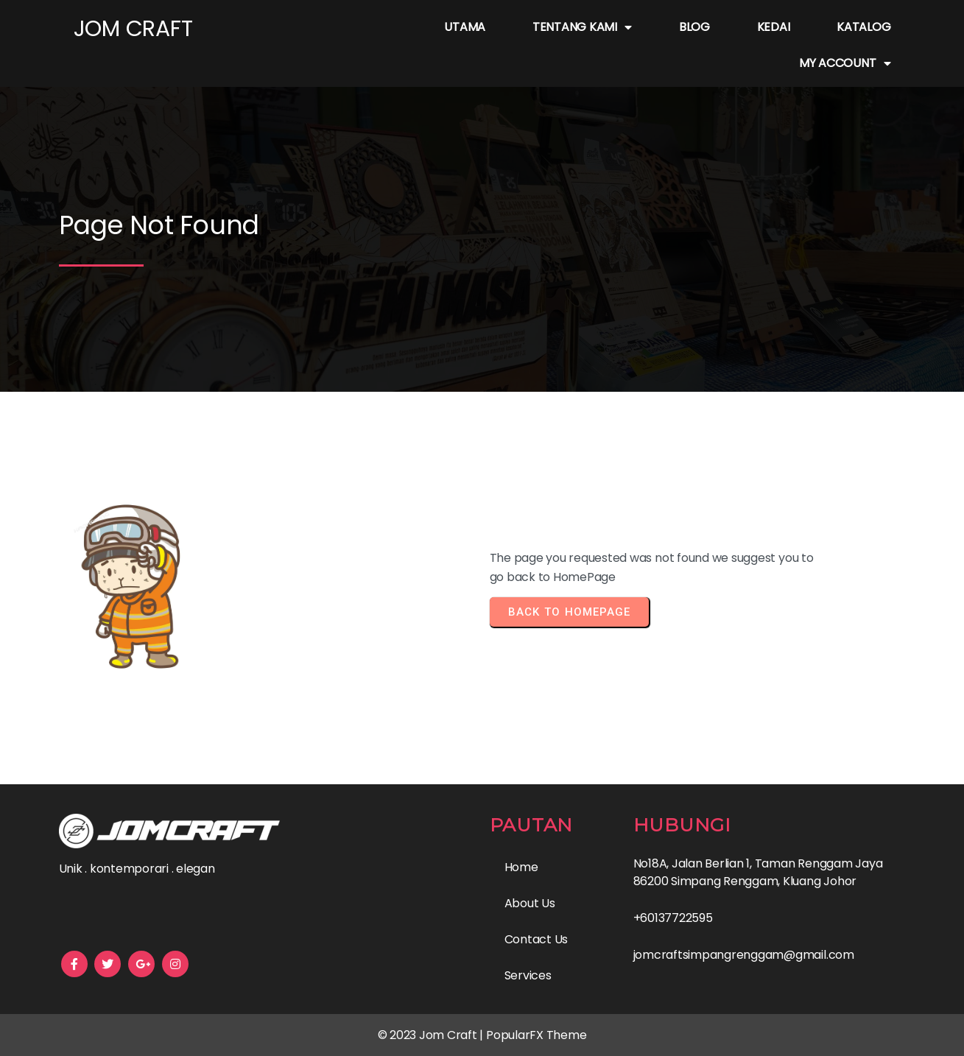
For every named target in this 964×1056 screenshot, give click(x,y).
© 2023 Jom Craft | (432, 1035)
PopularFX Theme (536, 1035)
